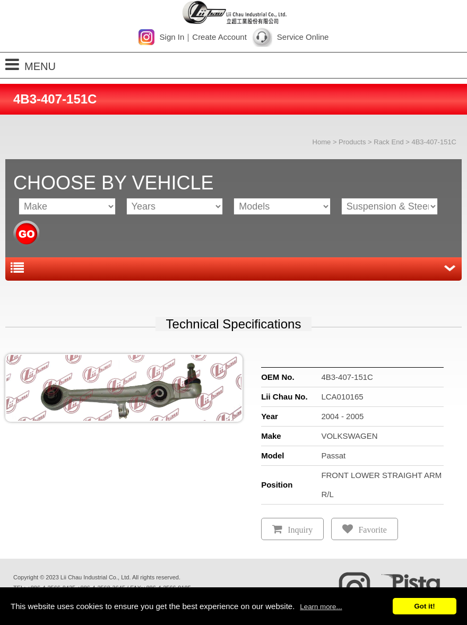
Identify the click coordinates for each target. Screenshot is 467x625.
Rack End (388, 142)
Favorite (372, 529)
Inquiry (300, 529)
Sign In (172, 36)
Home (322, 142)
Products (352, 142)
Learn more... (321, 607)
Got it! (424, 606)
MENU (30, 64)
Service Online (303, 36)
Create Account (219, 36)
